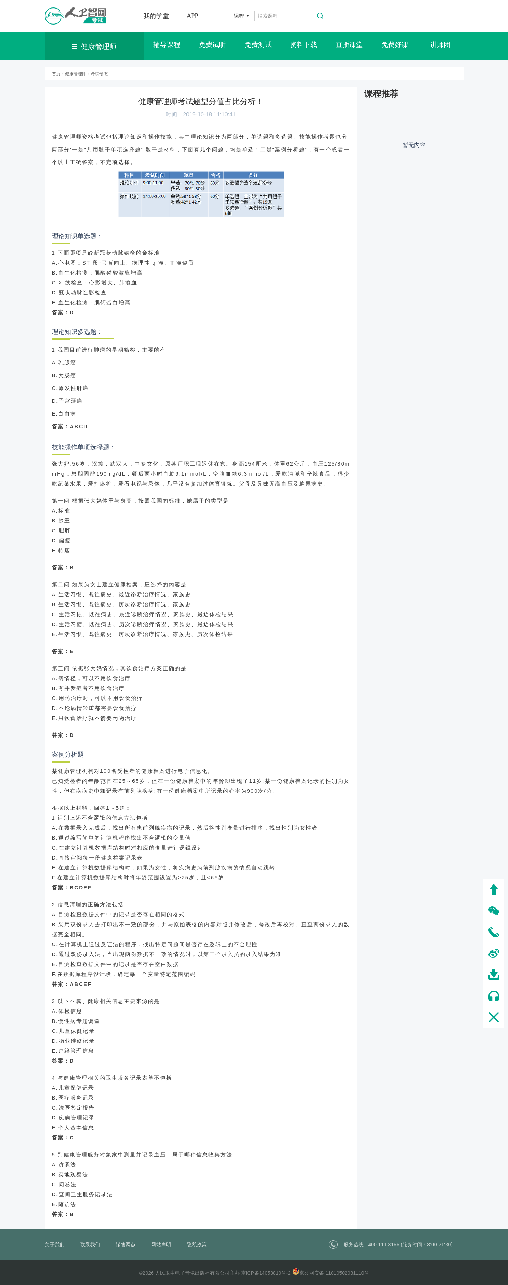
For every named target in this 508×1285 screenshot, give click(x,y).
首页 (56, 73)
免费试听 (212, 46)
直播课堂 (349, 46)
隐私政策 (197, 1244)
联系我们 (90, 1244)
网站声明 (161, 1244)
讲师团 (440, 46)
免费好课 (395, 46)
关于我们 (55, 1244)
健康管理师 (75, 73)
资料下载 (303, 46)
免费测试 (258, 46)
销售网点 (126, 1244)
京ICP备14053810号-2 (266, 1273)
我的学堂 (156, 16)
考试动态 (99, 73)
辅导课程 (167, 46)
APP (192, 16)
